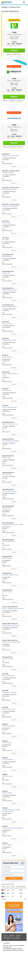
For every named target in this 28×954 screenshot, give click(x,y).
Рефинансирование (7, 558)
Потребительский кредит (8, 172)
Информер (11, 935)
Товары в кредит (6, 273)
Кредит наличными (7, 256)
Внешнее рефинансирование (9, 491)
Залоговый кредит (6, 742)
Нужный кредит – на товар (8, 709)
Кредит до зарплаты (7, 323)
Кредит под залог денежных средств (11, 642)
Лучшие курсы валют (7, 884)
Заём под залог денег (7, 776)
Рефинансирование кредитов (9, 189)
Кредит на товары (6, 457)
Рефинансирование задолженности (11, 625)
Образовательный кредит (8, 726)
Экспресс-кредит (6, 222)
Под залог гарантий (7, 844)
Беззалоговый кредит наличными (10, 440)
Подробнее (14, 166)
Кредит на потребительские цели (10, 373)
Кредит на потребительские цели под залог (13, 608)
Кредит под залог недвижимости (10, 206)
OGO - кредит (5, 239)
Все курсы (3, 899)
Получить (14, 50)
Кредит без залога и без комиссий (10, 155)
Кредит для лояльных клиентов (10, 424)
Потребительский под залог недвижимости (12, 828)
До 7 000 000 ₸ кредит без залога (10, 575)
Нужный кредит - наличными (9, 692)
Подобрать (14, 878)
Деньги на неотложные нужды (9, 407)
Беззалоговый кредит (7, 759)
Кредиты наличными (7, 357)
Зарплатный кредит (7, 474)
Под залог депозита (7, 591)
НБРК (25, 899)
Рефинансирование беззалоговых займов (12, 524)
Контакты (5, 935)
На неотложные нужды (7, 658)
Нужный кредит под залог (8, 675)
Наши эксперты (16, 938)
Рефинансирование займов (9, 340)
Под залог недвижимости (8, 541)
